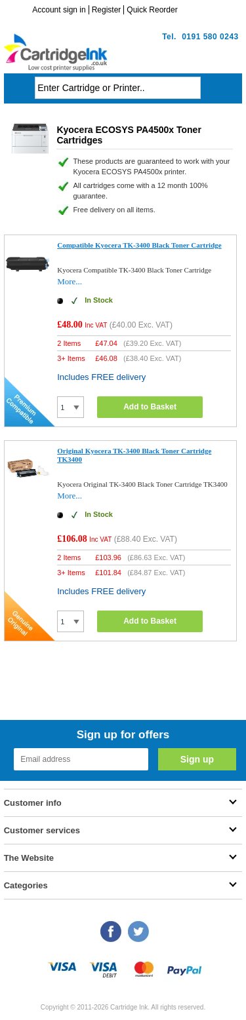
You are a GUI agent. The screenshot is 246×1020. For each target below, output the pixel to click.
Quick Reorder (152, 9)
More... (69, 281)
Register (106, 9)
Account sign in (58, 9)
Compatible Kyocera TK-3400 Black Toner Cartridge (139, 245)
